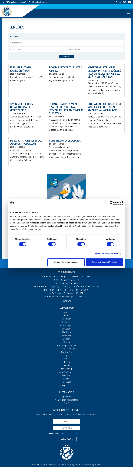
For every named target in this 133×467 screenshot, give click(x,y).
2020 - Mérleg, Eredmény (66, 283)
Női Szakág (66, 368)
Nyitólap (66, 312)
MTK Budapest (66, 325)
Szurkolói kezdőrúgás (67, 348)
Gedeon (66, 339)
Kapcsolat (66, 385)
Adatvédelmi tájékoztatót (73, 434)
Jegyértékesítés (66, 372)
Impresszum (66, 396)
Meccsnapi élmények (66, 345)
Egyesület (66, 382)
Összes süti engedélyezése (104, 262)
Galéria (66, 342)
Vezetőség (66, 335)
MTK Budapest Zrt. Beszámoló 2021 (66, 293)
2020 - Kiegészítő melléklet (66, 280)
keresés (66, 56)
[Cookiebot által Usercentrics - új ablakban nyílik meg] (111, 203)
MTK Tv (66, 362)
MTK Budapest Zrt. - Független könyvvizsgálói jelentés (66, 276)
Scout (66, 358)
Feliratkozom (66, 439)
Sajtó (66, 355)
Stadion (66, 379)
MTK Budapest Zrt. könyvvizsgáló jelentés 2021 (66, 296)
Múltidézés (66, 329)
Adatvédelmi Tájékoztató (66, 400)
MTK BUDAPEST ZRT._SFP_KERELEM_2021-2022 (66, 290)
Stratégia (66, 332)
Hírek (66, 315)
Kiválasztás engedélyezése (66, 262)
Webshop (66, 375)
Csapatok (66, 319)
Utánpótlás (66, 365)
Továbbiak (66, 301)
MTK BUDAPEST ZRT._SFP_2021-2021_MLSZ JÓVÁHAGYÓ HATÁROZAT (66, 286)
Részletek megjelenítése (106, 254)
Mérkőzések (66, 322)
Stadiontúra (66, 352)
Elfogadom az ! (67, 434)
